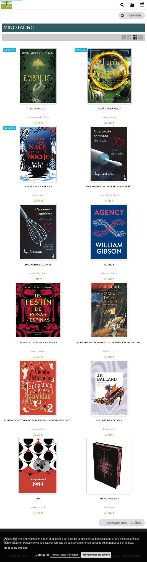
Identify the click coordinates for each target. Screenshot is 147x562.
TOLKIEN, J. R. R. (109, 351)
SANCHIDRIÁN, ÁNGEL (109, 195)
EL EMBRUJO (37, 108)
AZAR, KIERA (109, 507)
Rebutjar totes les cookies (65, 555)
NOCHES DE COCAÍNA (109, 420)
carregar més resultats (124, 522)
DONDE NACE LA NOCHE (38, 186)
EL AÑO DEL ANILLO (109, 108)
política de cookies (15, 547)
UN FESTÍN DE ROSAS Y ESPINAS (38, 342)
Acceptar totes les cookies (96, 555)
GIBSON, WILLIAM (109, 273)
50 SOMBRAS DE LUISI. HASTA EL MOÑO (109, 186)
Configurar (42, 554)
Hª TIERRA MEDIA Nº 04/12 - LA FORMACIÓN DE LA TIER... (109, 342)
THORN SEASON (109, 498)
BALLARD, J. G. (109, 429)
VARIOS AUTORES (109, 117)
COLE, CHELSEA (38, 351)
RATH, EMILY (37, 195)
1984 (37, 498)
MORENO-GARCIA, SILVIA (38, 117)
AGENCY (109, 264)
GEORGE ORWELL (38, 507)
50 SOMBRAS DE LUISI (38, 264)
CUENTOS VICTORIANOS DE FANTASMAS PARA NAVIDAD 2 (37, 420)
